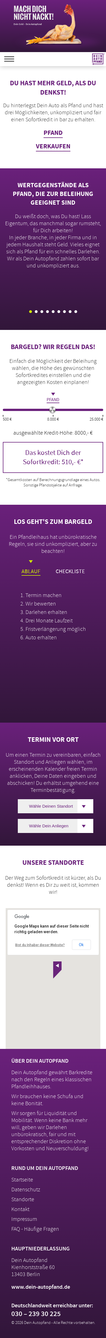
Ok (81, 944)
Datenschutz (25, 1189)
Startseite (22, 1179)
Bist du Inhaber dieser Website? (40, 945)
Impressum (24, 1219)
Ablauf (30, 567)
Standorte (22, 1199)
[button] (57, 970)
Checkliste (70, 567)
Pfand (53, 133)
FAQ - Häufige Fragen (35, 1228)
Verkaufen (53, 146)
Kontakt (20, 1209)
